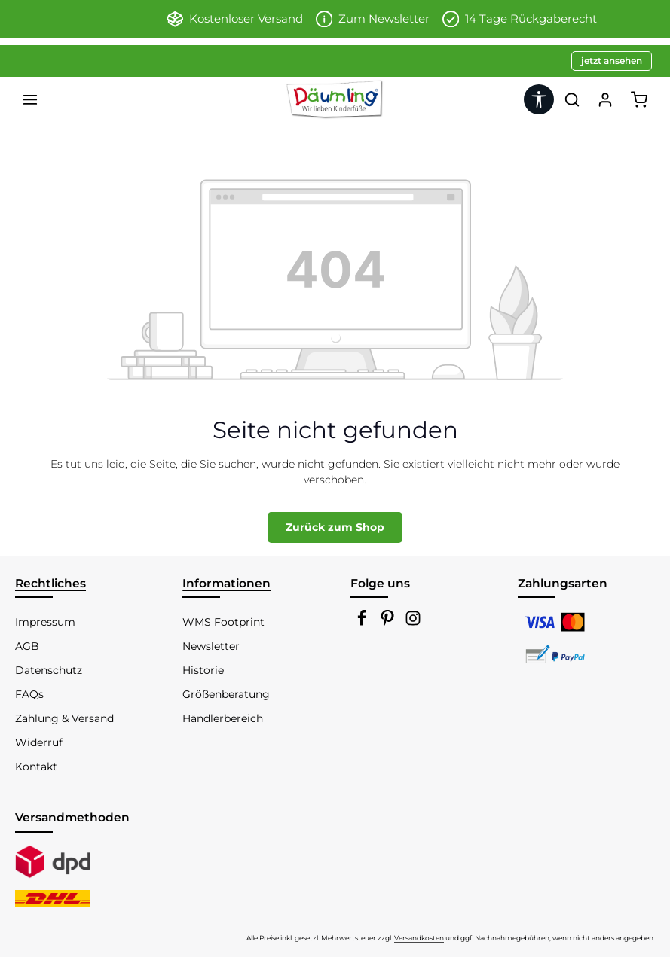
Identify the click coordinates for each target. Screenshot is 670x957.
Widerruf (39, 742)
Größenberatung (226, 694)
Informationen (226, 583)
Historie (203, 670)
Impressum (45, 622)
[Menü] (30, 99)
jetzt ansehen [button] (611, 60)
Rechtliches (50, 583)
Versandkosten (419, 938)
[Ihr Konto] (605, 99)
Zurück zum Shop (335, 527)
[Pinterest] (389, 622)
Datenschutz (48, 670)
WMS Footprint (223, 622)
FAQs (29, 694)
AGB (27, 646)
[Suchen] (572, 99)
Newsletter (211, 646)
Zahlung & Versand (64, 718)
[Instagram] (413, 622)
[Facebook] (363, 622)
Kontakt (36, 766)
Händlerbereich (222, 718)
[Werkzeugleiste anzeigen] (539, 99)
